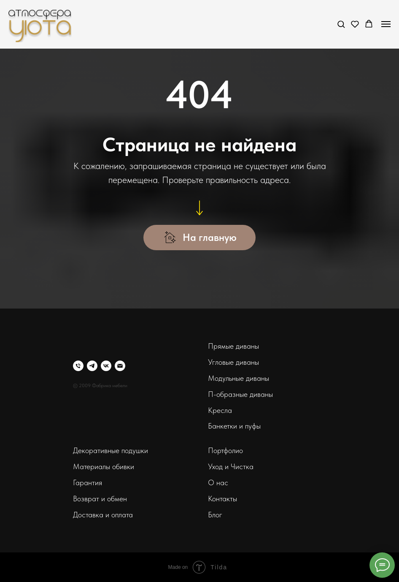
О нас (218, 482)
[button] (341, 24)
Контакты (222, 498)
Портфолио (225, 450)
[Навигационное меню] (386, 24)
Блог (215, 514)
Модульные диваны (238, 378)
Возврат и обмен (100, 498)
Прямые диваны (233, 346)
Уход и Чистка (230, 466)
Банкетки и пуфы (234, 425)
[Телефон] (78, 366)
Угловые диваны (233, 362)
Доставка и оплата (103, 514)
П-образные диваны (240, 394)
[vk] (106, 366)
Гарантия (87, 482)
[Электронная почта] (120, 366)
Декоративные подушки (110, 450)
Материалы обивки (103, 466)
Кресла (220, 410)
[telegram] (92, 366)
